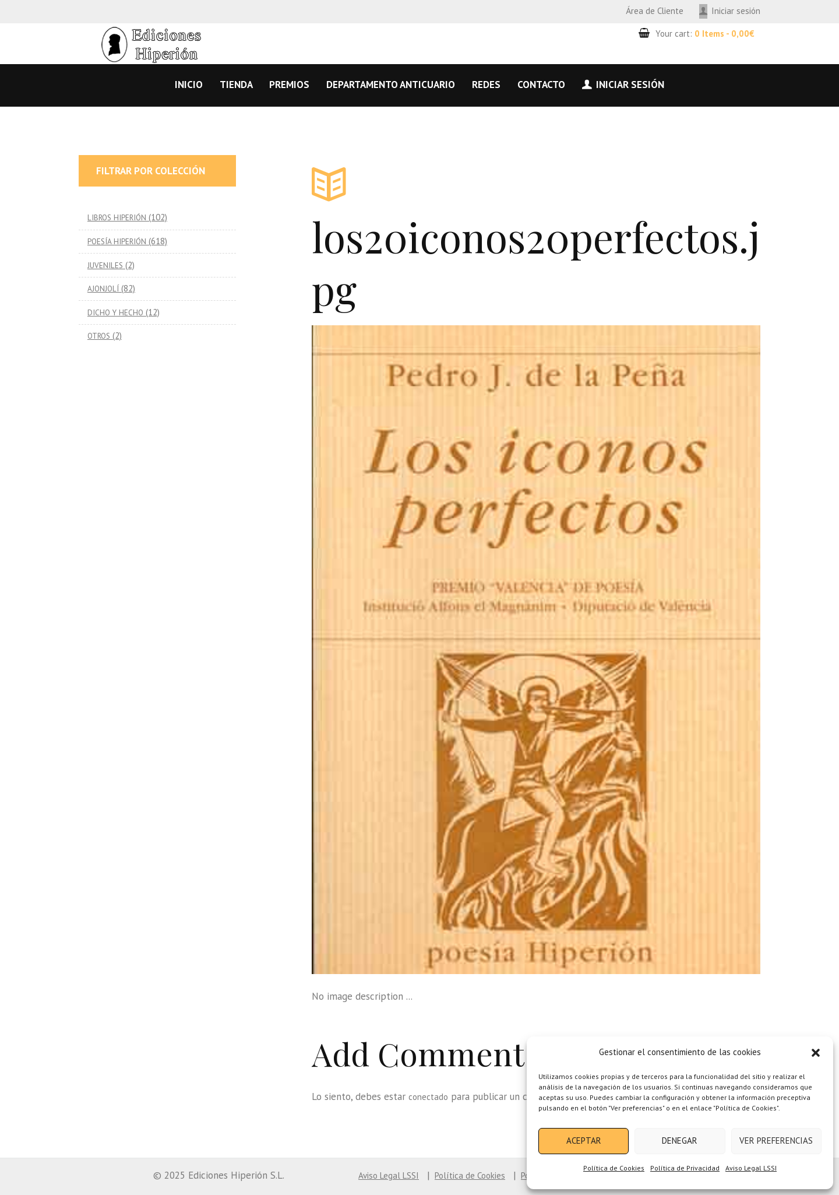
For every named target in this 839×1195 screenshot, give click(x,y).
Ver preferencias (776, 1140)
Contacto (541, 84)
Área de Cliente (654, 10)
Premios (289, 84)
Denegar (679, 1140)
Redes (486, 84)
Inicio (189, 84)
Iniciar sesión (735, 10)
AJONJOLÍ (104, 288)
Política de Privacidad (685, 1168)
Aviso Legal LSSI (751, 1168)
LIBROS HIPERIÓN (120, 217)
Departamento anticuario (390, 84)
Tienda (236, 84)
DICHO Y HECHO (117, 312)
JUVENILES (106, 264)
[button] (816, 1053)
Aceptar (583, 1140)
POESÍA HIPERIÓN (120, 241)
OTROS (100, 335)
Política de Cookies (613, 1168)
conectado (430, 1096)
